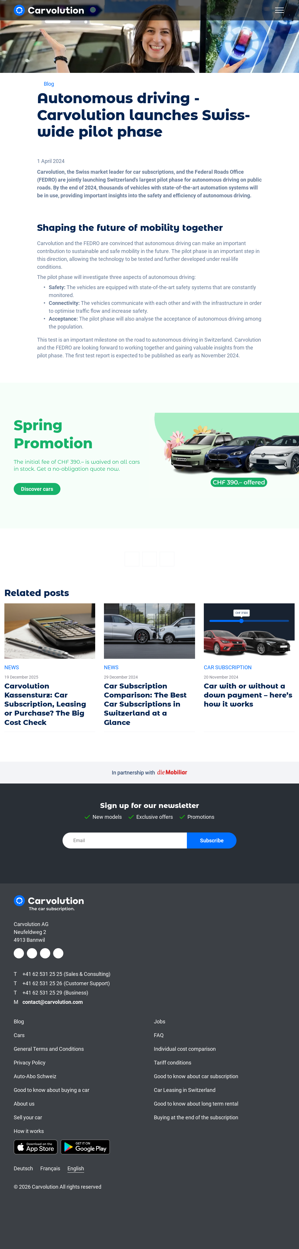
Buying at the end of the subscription (196, 1117)
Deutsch (23, 1168)
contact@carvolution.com (52, 1002)
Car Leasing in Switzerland (184, 1090)
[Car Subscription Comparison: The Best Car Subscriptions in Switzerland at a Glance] (149, 667)
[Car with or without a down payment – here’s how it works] (249, 658)
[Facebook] (132, 559)
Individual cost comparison (185, 1049)
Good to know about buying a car (51, 1090)
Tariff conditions (172, 1063)
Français (50, 1168)
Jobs (159, 1021)
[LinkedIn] (45, 953)
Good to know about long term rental (196, 1104)
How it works (29, 1131)
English (75, 1168)
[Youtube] (58, 953)
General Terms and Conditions (49, 1049)
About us (24, 1104)
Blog (19, 1021)
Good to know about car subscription (196, 1076)
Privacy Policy (30, 1063)
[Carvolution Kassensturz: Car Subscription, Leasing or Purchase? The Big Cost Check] (49, 667)
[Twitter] (149, 559)
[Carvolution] (49, 10)
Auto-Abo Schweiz (35, 1076)
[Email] (167, 559)
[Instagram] (32, 953)
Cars (19, 1035)
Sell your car (28, 1117)
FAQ (159, 1035)
